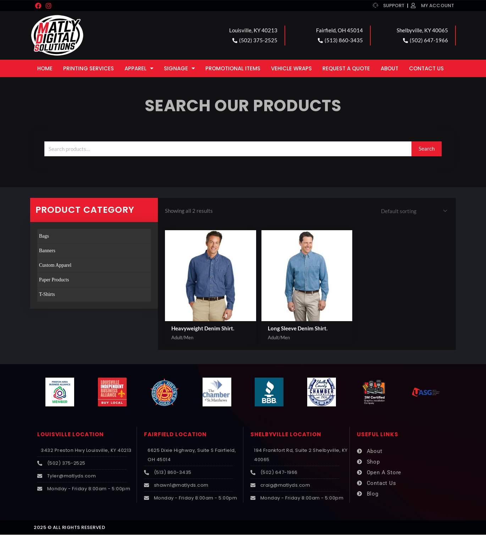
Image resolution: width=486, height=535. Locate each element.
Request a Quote (346, 68)
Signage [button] (179, 68)
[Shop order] (413, 211)
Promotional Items (232, 68)
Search (427, 148)
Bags (44, 236)
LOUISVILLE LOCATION (70, 434)
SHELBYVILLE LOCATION (285, 434)
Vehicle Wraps (291, 68)
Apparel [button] (139, 68)
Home (45, 68)
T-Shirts (47, 294)
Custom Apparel (55, 265)
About (389, 68)
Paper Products (54, 279)
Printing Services (88, 68)
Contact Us (426, 68)
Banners (47, 250)
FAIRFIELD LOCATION (175, 434)
